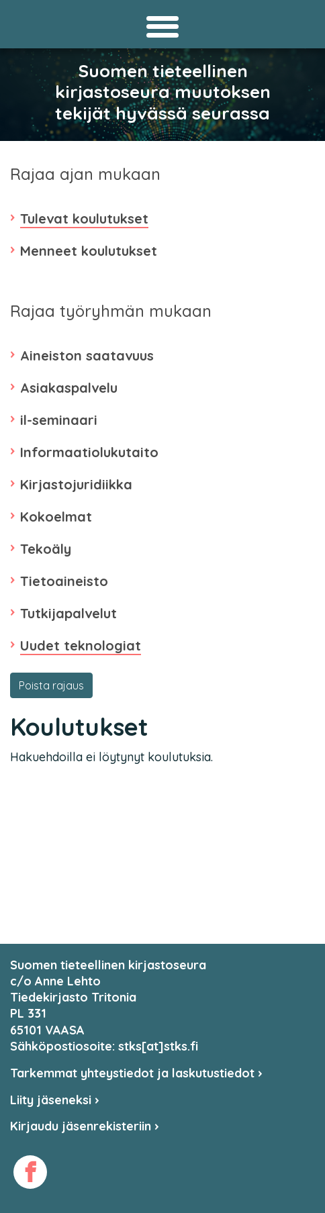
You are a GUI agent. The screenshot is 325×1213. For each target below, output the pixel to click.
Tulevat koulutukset (84, 218)
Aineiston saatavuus (87, 355)
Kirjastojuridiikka (76, 484)
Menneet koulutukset (88, 250)
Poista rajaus (51, 685)
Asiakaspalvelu (69, 387)
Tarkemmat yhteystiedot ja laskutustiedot (136, 1073)
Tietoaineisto (64, 581)
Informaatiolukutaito (89, 452)
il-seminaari (58, 419)
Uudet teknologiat (80, 645)
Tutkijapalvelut (68, 613)
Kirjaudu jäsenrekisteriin (84, 1126)
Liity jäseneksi (54, 1100)
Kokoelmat (56, 516)
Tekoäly (45, 548)
